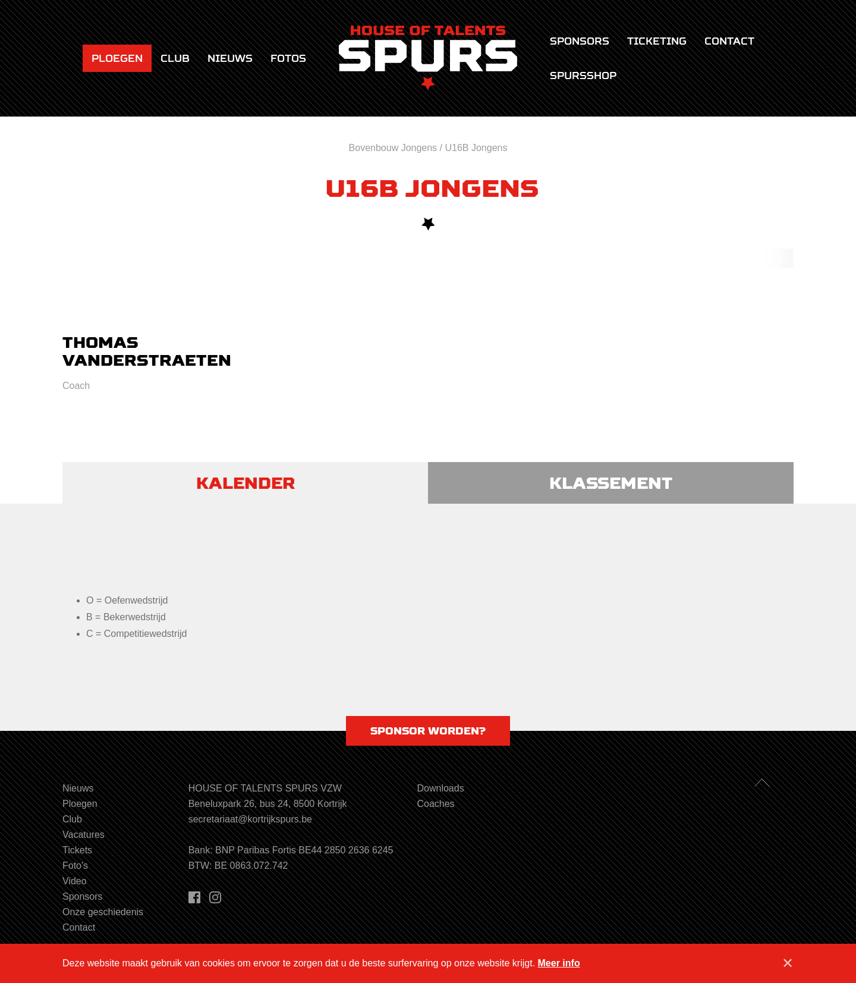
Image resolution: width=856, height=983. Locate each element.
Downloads (440, 788)
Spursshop (583, 75)
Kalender (245, 483)
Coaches (435, 804)
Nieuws (230, 58)
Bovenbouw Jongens (393, 148)
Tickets (77, 850)
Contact (729, 41)
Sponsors (579, 41)
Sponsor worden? (428, 731)
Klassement (610, 483)
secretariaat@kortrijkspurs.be (250, 819)
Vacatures (83, 835)
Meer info (559, 963)
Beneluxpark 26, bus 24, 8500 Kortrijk (267, 804)
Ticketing (657, 41)
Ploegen (117, 58)
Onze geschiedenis (102, 912)
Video (74, 881)
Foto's (75, 865)
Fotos (288, 58)
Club (175, 58)
